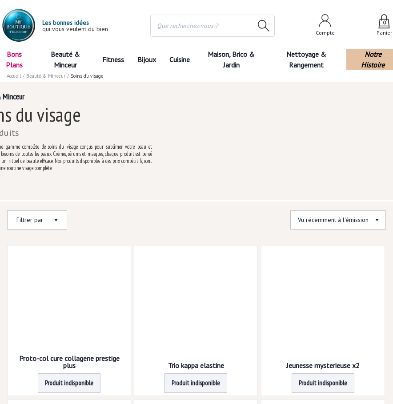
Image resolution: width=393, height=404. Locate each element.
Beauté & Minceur (65, 59)
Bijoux (146, 59)
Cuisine (179, 59)
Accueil (14, 76)
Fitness (113, 59)
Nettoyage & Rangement (306, 59)
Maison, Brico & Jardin (231, 59)
